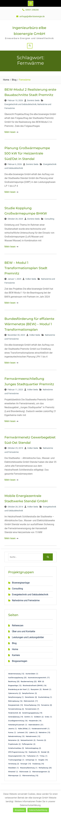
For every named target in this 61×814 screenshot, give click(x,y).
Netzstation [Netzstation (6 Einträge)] (13, 740)
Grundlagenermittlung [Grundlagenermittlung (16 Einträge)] (18, 720)
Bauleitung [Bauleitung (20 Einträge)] (13, 681)
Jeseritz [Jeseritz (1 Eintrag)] (12, 728)
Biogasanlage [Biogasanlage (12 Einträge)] (14, 685)
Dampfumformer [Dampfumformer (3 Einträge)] (29, 693)
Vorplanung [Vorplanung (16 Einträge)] (38, 764)
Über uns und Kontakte (23, 631)
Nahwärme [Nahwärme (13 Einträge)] (44, 732)
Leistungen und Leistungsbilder (28, 637)
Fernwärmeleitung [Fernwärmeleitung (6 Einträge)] (16, 709)
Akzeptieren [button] (19, 810)
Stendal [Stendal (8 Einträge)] (45, 752)
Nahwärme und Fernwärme (26, 600)
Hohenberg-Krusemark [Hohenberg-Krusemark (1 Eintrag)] (17, 725)
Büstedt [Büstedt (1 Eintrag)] (47, 689)
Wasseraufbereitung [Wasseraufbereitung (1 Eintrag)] (28, 768)
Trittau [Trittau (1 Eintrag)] (43, 756)
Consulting (49, 219)
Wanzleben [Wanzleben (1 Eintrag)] (13, 768)
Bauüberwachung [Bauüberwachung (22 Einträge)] (29, 681)
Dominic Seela (33, 100)
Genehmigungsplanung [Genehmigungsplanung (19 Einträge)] (32, 713)
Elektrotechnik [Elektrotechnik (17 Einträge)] (31, 701)
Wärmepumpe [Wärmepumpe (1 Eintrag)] (14, 775)
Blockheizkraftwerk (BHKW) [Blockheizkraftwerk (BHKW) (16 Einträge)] (34, 685)
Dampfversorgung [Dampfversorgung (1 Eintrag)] (16, 697)
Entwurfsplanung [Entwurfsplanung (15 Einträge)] (32, 705)
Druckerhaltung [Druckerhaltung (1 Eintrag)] (45, 697)
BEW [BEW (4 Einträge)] (41, 681)
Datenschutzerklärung (38, 810)
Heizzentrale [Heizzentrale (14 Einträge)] (35, 720)
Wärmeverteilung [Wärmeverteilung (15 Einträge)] (30, 775)
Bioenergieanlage (21, 582)
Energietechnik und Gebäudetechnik (20, 104)
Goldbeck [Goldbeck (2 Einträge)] (39, 717)
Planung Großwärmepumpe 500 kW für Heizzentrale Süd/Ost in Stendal (27, 153)
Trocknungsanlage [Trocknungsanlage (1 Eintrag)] (16, 760)
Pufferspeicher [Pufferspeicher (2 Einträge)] (28, 744)
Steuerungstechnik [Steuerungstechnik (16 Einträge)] (16, 756)
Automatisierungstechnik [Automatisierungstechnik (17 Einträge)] (39, 677)
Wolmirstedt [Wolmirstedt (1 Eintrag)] (25, 771)
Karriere (16, 655)
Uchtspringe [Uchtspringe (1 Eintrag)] (31, 760)
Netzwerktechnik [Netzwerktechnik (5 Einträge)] (28, 740)
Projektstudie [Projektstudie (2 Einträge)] (14, 744)
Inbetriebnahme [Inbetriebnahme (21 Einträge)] (35, 725)
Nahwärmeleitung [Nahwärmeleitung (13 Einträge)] (16, 736)
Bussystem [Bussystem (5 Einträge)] (36, 689)
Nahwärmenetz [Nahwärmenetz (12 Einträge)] (33, 736)
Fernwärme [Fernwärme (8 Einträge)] (46, 705)
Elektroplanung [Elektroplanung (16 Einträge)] (15, 701)
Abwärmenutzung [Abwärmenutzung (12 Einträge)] (16, 674)
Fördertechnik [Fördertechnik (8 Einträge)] (14, 713)
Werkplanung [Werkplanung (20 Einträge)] (45, 768)
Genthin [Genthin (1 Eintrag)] (28, 717)
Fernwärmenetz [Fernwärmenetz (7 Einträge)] (32, 709)
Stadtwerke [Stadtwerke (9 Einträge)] (34, 752)
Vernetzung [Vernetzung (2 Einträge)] (13, 764)
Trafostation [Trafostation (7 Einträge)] (32, 756)
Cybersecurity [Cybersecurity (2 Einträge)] (14, 693)
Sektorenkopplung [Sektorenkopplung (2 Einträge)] (33, 748)
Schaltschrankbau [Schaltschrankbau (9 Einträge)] (16, 748)
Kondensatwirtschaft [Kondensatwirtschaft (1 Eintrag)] (40, 728)
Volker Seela (30, 279)
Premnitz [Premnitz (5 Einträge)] (41, 740)
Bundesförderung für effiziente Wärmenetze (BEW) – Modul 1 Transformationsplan (29, 324)
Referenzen (17, 625)
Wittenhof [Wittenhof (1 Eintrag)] (13, 771)
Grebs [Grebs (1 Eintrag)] (48, 717)
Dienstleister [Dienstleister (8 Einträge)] (31, 697)
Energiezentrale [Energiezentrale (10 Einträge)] (15, 705)
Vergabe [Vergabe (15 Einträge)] (43, 760)
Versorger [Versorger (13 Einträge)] (25, 764)
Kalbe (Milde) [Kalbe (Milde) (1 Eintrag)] (24, 728)
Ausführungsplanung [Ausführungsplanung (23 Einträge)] (17, 677)
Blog (14, 643)
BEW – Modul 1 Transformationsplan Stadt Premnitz (25, 268)
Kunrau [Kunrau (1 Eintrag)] (12, 732)
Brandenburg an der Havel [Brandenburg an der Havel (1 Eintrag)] (18, 689)
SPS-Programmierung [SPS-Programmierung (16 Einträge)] (17, 752)
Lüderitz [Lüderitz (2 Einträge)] (33, 732)
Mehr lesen (10, 132)
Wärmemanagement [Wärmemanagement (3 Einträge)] (41, 771)
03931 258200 (32, 10)
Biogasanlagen (19, 661)
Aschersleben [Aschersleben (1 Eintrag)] (32, 674)
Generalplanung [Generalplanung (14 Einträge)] (15, 717)
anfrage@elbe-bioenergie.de (32, 16)
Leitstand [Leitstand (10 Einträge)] (22, 732)
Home (15, 649)
